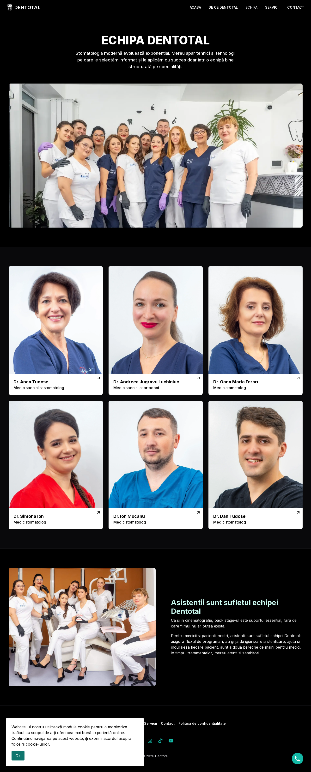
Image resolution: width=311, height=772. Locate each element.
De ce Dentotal (223, 7)
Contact (295, 7)
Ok (18, 755)
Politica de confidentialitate (202, 723)
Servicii (272, 7)
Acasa (195, 7)
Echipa (251, 7)
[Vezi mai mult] (56, 330)
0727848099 (297, 758)
